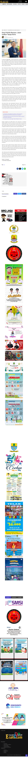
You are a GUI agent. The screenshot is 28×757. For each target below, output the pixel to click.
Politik (4, 164)
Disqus (19, 189)
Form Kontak (6, 746)
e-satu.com (8, 750)
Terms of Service (6, 741)
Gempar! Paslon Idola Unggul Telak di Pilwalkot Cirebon (13, 118)
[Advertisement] (14, 17)
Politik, (12, 37)
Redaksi (5, 747)
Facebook (23, 189)
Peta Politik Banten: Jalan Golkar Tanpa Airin (11, 33)
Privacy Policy (6, 740)
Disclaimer (5, 739)
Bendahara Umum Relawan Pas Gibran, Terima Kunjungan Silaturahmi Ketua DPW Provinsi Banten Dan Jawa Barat (12, 114)
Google (15, 189)
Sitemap (5, 745)
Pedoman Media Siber (7, 742)
